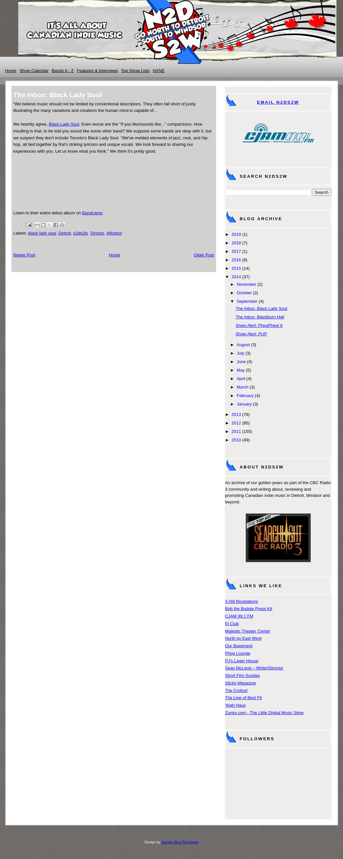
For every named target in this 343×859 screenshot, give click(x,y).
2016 (236, 259)
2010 (236, 439)
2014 (236, 276)
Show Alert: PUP (251, 333)
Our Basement (239, 645)
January (244, 404)
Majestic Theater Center (248, 631)
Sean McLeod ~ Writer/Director (254, 668)
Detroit (64, 233)
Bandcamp (92, 212)
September (247, 301)
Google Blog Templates (180, 842)
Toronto (97, 233)
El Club (232, 623)
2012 (236, 423)
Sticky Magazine (240, 683)
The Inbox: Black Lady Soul (261, 308)
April (241, 378)
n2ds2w (80, 233)
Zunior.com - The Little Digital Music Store (264, 712)
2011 (236, 431)
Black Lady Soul (64, 124)
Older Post (204, 255)
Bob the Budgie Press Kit (249, 608)
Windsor (114, 233)
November (246, 284)
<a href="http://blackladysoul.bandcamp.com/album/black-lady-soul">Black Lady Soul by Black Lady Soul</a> (113, 181)
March (242, 387)
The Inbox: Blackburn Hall (260, 316)
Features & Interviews (97, 70)
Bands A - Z (63, 70)
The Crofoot (236, 690)
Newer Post (24, 255)
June (241, 361)
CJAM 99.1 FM (239, 616)
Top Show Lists (135, 70)
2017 (236, 251)
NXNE (158, 70)
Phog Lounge (237, 653)
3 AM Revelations (241, 601)
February (245, 395)
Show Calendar (34, 70)
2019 (236, 234)
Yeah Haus (235, 705)
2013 (236, 414)
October (244, 292)
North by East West (243, 638)
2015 (236, 268)
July (240, 353)
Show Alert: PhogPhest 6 (259, 325)
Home (11, 70)
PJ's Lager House (241, 660)
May (241, 370)
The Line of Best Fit (243, 697)
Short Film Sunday (242, 675)
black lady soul (42, 233)
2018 (236, 242)
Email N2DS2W (278, 102)
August (243, 344)
